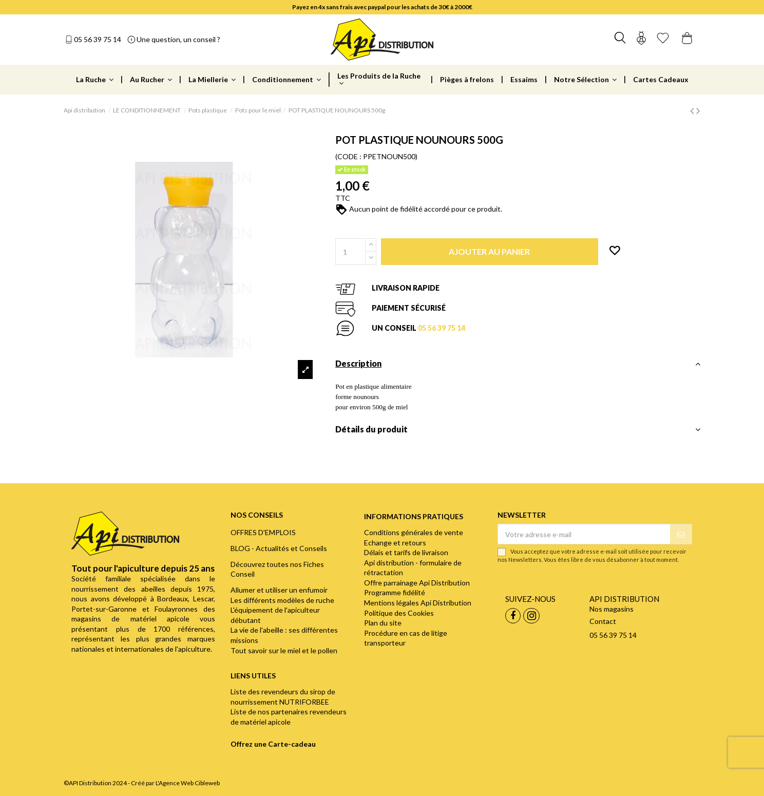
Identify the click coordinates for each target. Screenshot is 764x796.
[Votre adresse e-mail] (584, 534)
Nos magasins (611, 608)
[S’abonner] (681, 534)
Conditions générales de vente (413, 532)
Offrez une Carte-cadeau (273, 744)
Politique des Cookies (399, 613)
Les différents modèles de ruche (282, 600)
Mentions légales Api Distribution (417, 602)
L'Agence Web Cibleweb (188, 783)
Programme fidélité (394, 592)
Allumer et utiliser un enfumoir (279, 589)
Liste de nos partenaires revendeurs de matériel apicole (289, 716)
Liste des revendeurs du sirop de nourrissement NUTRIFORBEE (283, 696)
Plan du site (383, 622)
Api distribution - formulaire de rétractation (413, 567)
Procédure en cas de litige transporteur (405, 638)
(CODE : (348, 156)
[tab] (517, 366)
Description (517, 363)
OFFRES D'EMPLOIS (263, 532)
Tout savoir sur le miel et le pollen (284, 650)
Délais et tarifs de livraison (406, 552)
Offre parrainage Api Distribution (417, 582)
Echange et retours (395, 542)
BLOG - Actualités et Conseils (279, 548)
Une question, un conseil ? (178, 39)
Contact (602, 621)
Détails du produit (517, 429)
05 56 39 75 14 (97, 39)
